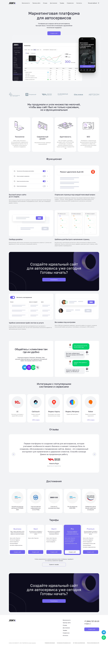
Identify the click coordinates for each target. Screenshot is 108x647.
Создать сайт (17, 552)
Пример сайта (36, 3)
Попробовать (54, 280)
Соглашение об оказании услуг (65, 643)
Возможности (26, 3)
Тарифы (62, 3)
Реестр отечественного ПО (93, 643)
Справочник (70, 3)
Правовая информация (51, 643)
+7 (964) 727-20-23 (87, 621)
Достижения (53, 3)
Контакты (79, 3)
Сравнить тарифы (54, 565)
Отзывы (45, 3)
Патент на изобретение (79, 643)
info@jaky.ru (83, 623)
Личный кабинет (93, 3)
